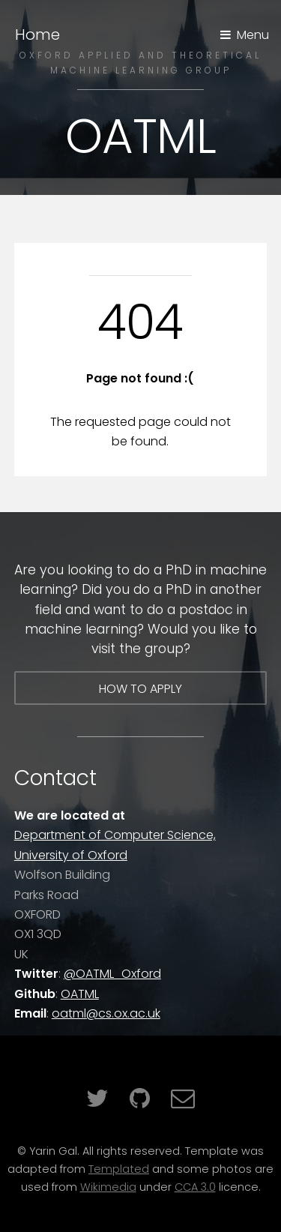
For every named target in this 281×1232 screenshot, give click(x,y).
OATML (80, 994)
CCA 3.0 (195, 1187)
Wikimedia (108, 1187)
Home (37, 34)
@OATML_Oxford (112, 973)
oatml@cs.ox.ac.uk (106, 1013)
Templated (118, 1169)
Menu (253, 34)
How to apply (140, 688)
